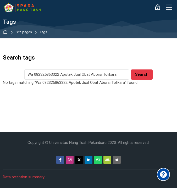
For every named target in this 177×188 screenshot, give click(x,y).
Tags (43, 32)
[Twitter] (79, 160)
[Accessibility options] (163, 174)
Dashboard (6, 32)
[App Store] (117, 160)
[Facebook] (60, 160)
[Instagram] (70, 160)
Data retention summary (24, 177)
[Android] (107, 160)
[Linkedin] (88, 160)
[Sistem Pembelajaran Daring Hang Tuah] (22, 7)
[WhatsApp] (98, 160)
